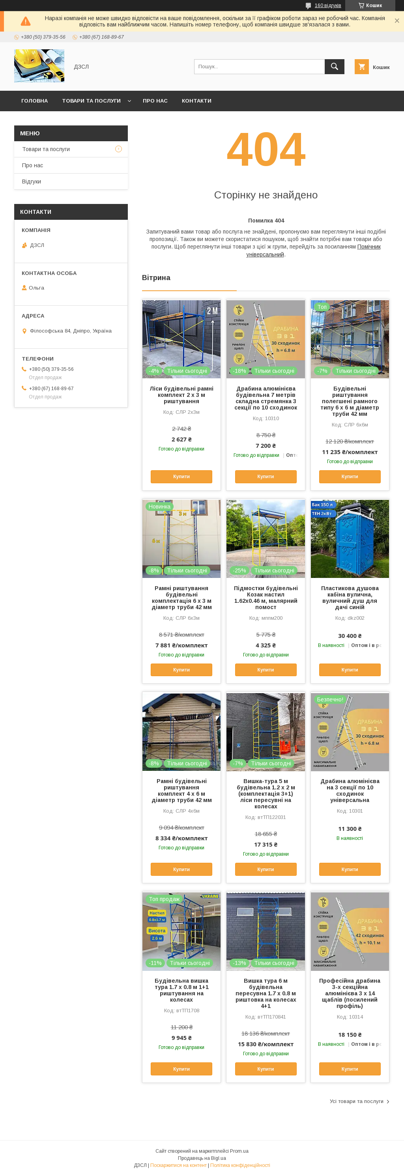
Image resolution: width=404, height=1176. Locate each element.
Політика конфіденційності (240, 1165)
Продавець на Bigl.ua (202, 1158)
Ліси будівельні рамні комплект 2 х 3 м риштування (181, 394)
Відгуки (31, 181)
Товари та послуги (91, 101)
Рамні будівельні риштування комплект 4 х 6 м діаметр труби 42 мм (182, 790)
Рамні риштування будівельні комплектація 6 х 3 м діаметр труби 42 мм (182, 597)
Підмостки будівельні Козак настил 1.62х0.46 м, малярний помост (266, 597)
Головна (34, 101)
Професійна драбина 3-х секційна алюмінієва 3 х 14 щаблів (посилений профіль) (349, 993)
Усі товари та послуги (356, 1101)
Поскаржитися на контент (178, 1165)
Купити (181, 476)
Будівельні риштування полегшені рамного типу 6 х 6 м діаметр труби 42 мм (349, 401)
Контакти (196, 101)
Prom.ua (239, 1151)
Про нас (155, 101)
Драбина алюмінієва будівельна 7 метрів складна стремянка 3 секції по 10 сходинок (265, 398)
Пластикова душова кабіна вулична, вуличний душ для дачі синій (350, 597)
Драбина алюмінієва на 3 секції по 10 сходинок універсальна (350, 790)
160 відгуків (328, 5)
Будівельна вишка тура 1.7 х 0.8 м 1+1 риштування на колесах (182, 990)
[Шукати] (334, 66)
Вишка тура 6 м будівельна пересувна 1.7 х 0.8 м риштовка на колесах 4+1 (266, 993)
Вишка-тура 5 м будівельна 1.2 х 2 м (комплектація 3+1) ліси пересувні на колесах (266, 794)
